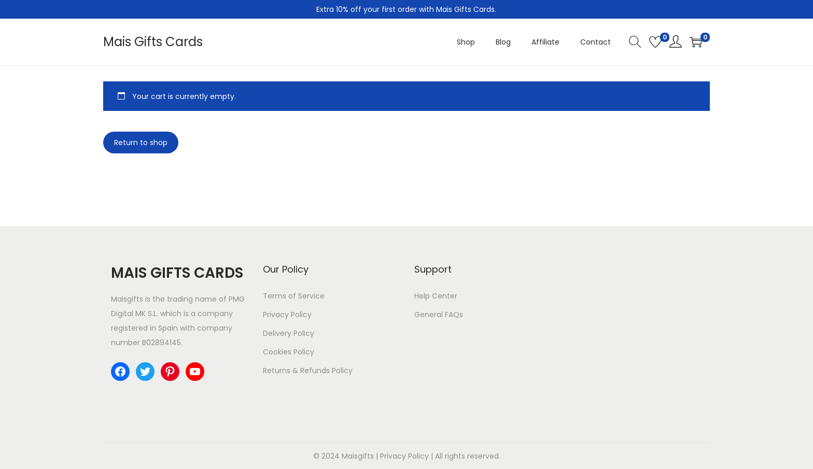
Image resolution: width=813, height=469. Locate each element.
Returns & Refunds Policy (308, 370)
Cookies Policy (288, 352)
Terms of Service (294, 296)
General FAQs (438, 314)
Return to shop (140, 142)
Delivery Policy (288, 333)
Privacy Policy (287, 314)
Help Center (435, 296)
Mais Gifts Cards (153, 41)
